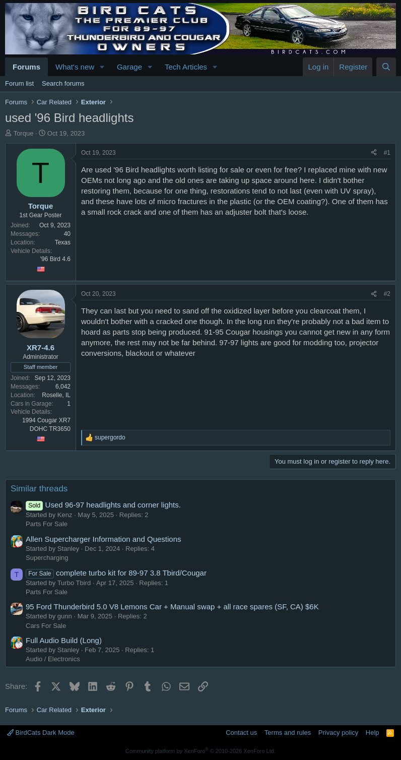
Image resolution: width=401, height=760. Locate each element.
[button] (102, 66)
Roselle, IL (56, 395)
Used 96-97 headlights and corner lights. (103, 504)
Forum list (19, 83)
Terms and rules (287, 732)
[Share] (373, 153)
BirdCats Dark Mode (41, 732)
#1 (387, 152)
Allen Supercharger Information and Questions (103, 539)
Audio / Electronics (53, 659)
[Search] (386, 66)
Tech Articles (186, 66)
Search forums (63, 83)
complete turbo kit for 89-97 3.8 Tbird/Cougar (116, 572)
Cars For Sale (46, 625)
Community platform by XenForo (200, 751)
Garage (129, 66)
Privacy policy (338, 732)
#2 (387, 293)
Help (372, 732)
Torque (24, 133)
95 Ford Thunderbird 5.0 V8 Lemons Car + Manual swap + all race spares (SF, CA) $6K (172, 606)
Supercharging (47, 557)
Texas (63, 242)
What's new (74, 66)
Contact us (241, 732)
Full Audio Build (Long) (64, 640)
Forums (26, 66)
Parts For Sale (47, 524)
